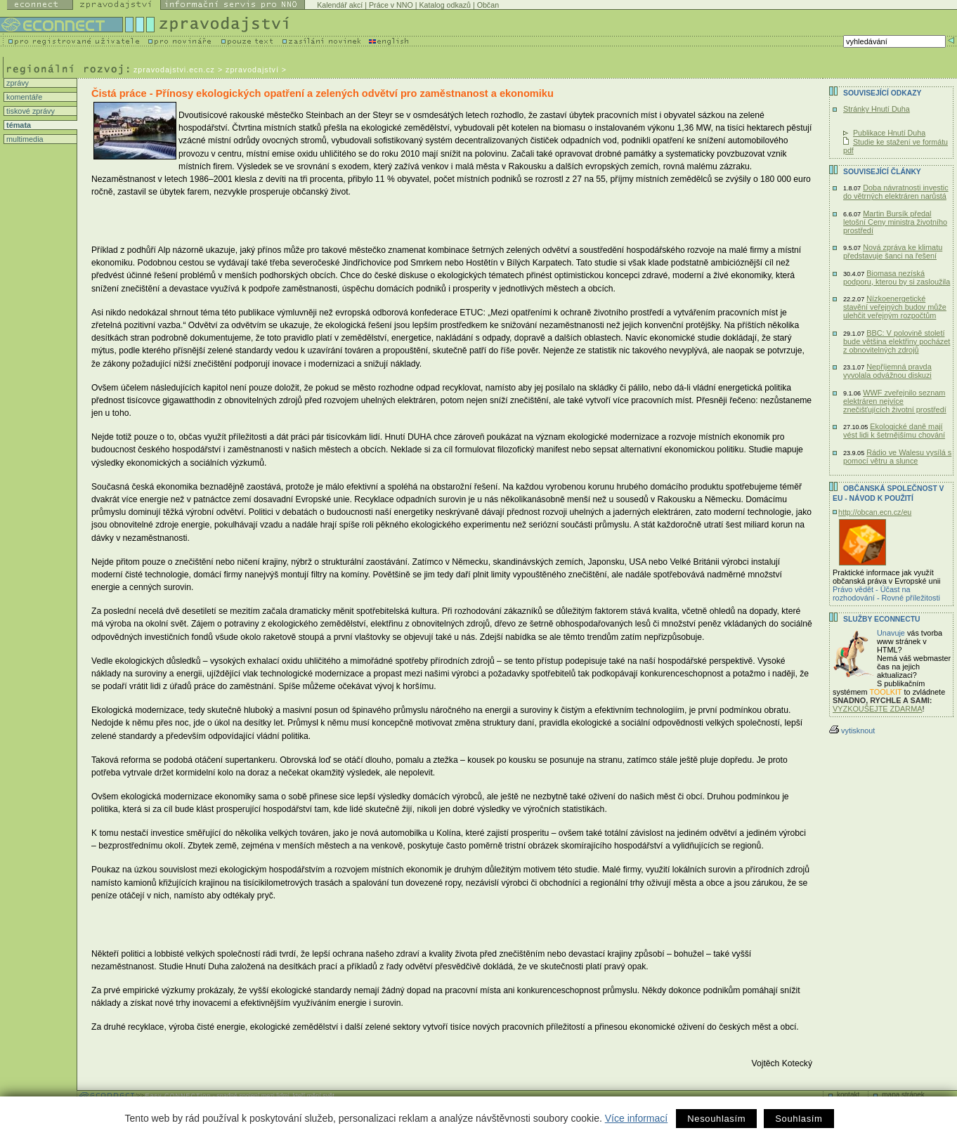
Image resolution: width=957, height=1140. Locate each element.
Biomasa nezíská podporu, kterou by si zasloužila (896, 277)
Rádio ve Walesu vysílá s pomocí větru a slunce (897, 456)
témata (17, 125)
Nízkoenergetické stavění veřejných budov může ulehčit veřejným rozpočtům (894, 307)
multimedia (24, 139)
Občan (488, 5)
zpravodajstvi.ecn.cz (174, 69)
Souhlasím (798, 1118)
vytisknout (852, 730)
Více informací (636, 1118)
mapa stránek (903, 1095)
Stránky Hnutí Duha (876, 109)
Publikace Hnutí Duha (889, 133)
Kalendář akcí (340, 5)
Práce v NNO (391, 5)
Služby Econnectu (881, 619)
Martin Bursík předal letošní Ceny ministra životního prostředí (895, 222)
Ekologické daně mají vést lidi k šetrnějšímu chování (894, 430)
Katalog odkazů (444, 5)
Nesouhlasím (716, 1118)
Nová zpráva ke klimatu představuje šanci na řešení (892, 251)
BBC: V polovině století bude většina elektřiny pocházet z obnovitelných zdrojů (896, 341)
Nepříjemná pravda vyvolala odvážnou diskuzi (887, 370)
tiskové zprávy (29, 111)
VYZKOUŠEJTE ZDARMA (878, 709)
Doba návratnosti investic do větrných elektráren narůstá (896, 191)
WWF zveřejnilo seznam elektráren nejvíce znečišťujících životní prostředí (894, 401)
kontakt (848, 1095)
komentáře (23, 97)
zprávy (16, 83)
